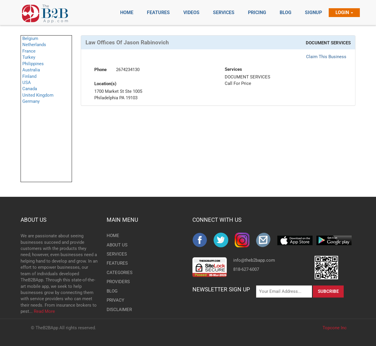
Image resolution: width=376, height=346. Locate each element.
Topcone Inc (335, 327)
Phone (100, 69)
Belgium (30, 38)
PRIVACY (115, 300)
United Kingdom (37, 95)
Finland (29, 76)
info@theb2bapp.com (254, 260)
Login (344, 12)
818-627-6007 (246, 269)
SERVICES (116, 254)
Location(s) (105, 83)
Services (233, 69)
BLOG (112, 291)
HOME (113, 235)
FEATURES (116, 263)
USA (26, 82)
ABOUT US (33, 219)
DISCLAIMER (116, 309)
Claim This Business (326, 56)
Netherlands (34, 44)
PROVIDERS (116, 281)
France (29, 51)
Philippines (33, 63)
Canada (29, 88)
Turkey (28, 57)
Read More (44, 311)
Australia (31, 70)
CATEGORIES (116, 272)
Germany (31, 101)
